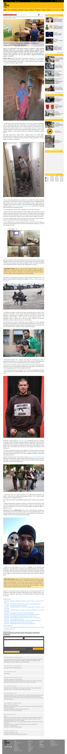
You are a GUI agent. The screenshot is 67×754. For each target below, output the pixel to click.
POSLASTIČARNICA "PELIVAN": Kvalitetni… (59, 60)
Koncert (29, 746)
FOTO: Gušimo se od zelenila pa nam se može (59, 125)
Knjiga (29, 750)
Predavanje (30, 748)
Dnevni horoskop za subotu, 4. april (59, 89)
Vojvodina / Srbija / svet (52, 95)
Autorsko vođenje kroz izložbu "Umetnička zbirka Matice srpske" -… (58, 21)
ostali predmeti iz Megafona (58, 149)
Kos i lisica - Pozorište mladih (58, 41)
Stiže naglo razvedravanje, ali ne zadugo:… (59, 74)
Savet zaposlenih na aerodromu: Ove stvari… (58, 100)
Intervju (32, 10)
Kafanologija (52, 743)
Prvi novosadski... (53, 742)
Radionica (30, 749)
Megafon (21, 10)
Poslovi (41, 742)
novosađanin (17, 632)
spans (22, 632)
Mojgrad (38, 10)
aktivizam (5, 632)
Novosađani (13, 14)
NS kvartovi (52, 746)
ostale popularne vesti (59, 92)
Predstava (30, 743)
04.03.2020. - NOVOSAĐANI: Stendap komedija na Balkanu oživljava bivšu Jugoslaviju (22, 620)
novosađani (11, 632)
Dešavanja (14, 10)
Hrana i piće (16, 747)
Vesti (8, 10)
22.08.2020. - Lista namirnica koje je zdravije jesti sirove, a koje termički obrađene (21, 614)
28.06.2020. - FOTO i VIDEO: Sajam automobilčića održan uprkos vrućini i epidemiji (22, 617)
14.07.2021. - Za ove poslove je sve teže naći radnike (15, 605)
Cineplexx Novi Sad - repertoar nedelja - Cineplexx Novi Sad (57, 48)
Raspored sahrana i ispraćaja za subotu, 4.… (59, 82)
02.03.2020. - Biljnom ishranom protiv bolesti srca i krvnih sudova (18, 622)
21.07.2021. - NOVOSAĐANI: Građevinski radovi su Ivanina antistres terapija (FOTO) (22, 604)
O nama (11, 1)
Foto (26, 10)
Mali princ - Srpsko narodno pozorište (57, 34)
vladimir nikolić (36, 632)
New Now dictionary (54, 744)
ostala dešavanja (60, 52)
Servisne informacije (18, 742)
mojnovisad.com (8, 16)
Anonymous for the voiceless (34, 457)
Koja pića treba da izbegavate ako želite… (59, 107)
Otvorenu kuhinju (23, 440)
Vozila (48, 10)
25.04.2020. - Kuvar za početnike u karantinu (13, 619)
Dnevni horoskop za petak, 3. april (59, 67)
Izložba (29, 744)
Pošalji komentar (38, 648)
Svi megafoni (42, 745)
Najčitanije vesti (50, 55)
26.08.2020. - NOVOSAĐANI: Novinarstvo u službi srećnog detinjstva (19, 613)
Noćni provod (30, 747)
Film (29, 742)
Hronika (15, 746)
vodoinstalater (6, 634)
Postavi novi (42, 746)
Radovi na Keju (58, 132)
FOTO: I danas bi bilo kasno (58, 142)
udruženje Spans (28, 632)
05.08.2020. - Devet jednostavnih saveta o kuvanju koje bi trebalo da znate (20, 616)
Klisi (36, 58)
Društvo (15, 744)
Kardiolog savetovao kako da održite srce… (59, 113)
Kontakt (6, 1)
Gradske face (16, 748)
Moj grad (8, 14)
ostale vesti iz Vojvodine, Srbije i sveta (56, 117)
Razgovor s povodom (18, 750)
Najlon (28, 511)
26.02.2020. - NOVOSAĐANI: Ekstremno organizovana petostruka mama (19, 623)
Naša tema (16, 743)
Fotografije (42, 741)
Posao (43, 10)
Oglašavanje (17, 1)
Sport (29, 751)
